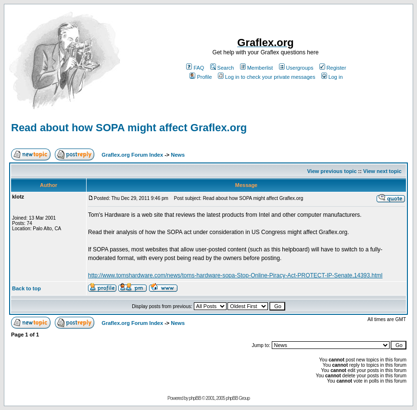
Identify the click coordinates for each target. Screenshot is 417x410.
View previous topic (331, 171)
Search (222, 68)
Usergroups (296, 68)
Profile (201, 77)
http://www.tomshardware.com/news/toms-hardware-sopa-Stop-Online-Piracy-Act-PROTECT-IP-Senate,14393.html (235, 275)
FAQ (195, 68)
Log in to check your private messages (267, 77)
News (178, 155)
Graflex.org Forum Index (132, 155)
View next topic (382, 171)
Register (332, 68)
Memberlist (256, 68)
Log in (332, 77)
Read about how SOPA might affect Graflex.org (129, 128)
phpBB (195, 398)
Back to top (26, 288)
